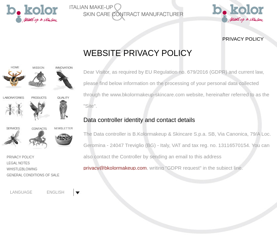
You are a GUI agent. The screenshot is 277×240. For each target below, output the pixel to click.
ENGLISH (55, 192)
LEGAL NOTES (18, 163)
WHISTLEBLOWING (22, 169)
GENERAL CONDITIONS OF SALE (33, 175)
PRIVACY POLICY (20, 157)
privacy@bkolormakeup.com (115, 168)
